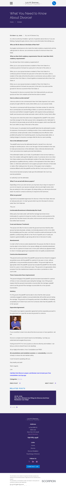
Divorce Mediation (33, 451)
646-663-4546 (33, 437)
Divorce (20, 379)
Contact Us (33, 466)
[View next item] (17, 407)
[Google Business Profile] (37, 461)
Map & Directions (33, 434)
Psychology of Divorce (33, 454)
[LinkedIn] (33, 461)
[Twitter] (29, 461)
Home (33, 445)
